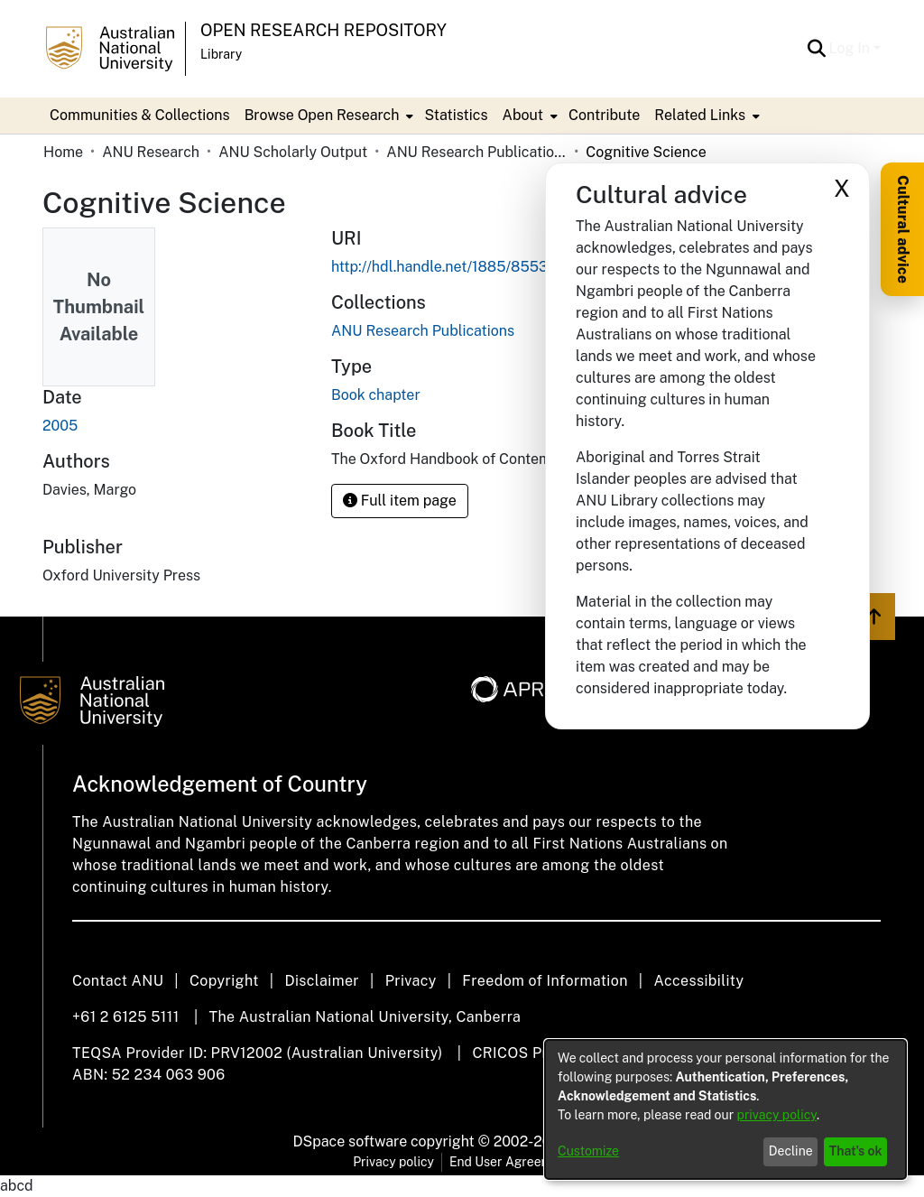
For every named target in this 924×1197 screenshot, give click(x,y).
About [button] (523, 115)
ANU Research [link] (150, 152)
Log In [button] (851, 48)
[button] (817, 49)
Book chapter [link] (375, 395)
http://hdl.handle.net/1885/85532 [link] (444, 266)
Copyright (224, 980)
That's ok (855, 1151)
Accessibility (698, 980)
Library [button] (221, 54)
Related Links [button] (699, 115)
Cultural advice (902, 229)
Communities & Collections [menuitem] (140, 115)
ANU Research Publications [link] (476, 152)
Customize (588, 1151)
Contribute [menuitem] (604, 115)
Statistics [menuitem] (455, 115)
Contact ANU (117, 980)
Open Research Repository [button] (323, 30)
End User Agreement (510, 1162)
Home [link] (63, 152)
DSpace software (350, 1141)
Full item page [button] (400, 500)
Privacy (411, 980)
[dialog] (725, 1109)
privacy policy (777, 1115)
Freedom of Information (544, 980)
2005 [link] (60, 425)
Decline (791, 1151)
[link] (422, 330)
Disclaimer (321, 980)
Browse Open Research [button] (322, 115)
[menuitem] (327, 115)
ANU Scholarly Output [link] (292, 152)
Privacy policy (393, 1162)
